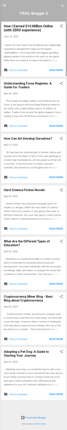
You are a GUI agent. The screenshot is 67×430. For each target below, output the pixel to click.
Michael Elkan (40, 424)
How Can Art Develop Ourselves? (28, 138)
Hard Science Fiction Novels (24, 190)
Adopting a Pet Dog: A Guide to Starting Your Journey (26, 353)
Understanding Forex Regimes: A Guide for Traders (28, 85)
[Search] (62, 6)
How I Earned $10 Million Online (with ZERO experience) (28, 28)
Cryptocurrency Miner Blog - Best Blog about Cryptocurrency (28, 298)
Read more (56, 70)
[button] (61, 26)
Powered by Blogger (33, 417)
